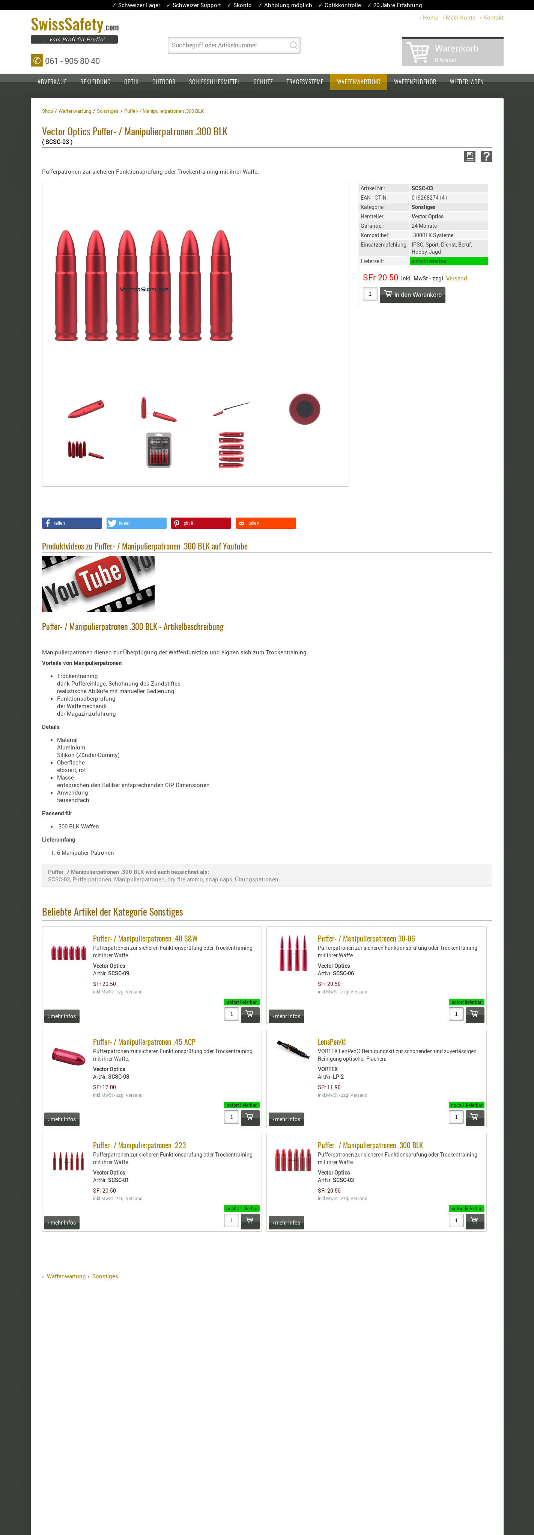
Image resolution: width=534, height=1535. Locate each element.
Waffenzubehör (415, 82)
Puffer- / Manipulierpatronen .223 (139, 1146)
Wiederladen (467, 82)
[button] (72, 523)
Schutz (263, 82)
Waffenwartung (359, 82)
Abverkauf (52, 82)
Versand (456, 278)
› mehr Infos (62, 1016)
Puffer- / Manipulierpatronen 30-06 (366, 939)
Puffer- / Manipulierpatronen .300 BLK (370, 1146)
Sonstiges (105, 1276)
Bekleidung (95, 82)
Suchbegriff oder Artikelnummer (214, 45)
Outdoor (164, 82)
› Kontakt (492, 17)
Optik (131, 82)
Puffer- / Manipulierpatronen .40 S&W (145, 939)
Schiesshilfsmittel (214, 82)
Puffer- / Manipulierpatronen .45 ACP (144, 1042)
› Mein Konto (459, 17)
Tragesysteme (305, 82)
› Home (429, 17)
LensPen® (332, 1042)
